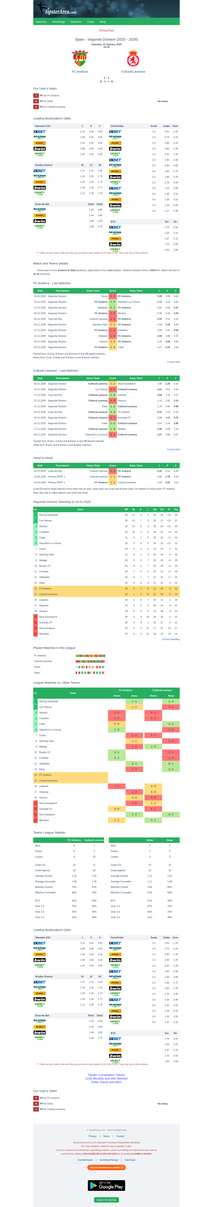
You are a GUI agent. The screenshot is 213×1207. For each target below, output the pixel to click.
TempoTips (106, 30)
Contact (120, 1136)
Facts (90, 21)
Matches (41, 21)
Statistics (76, 21)
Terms (106, 1136)
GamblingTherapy (108, 1160)
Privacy (92, 1136)
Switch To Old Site (106, 1200)
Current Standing (171, 639)
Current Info (173, 362)
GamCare (130, 1160)
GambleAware (85, 1160)
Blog (102, 21)
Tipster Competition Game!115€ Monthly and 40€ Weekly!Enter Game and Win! (106, 1078)
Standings (58, 21)
